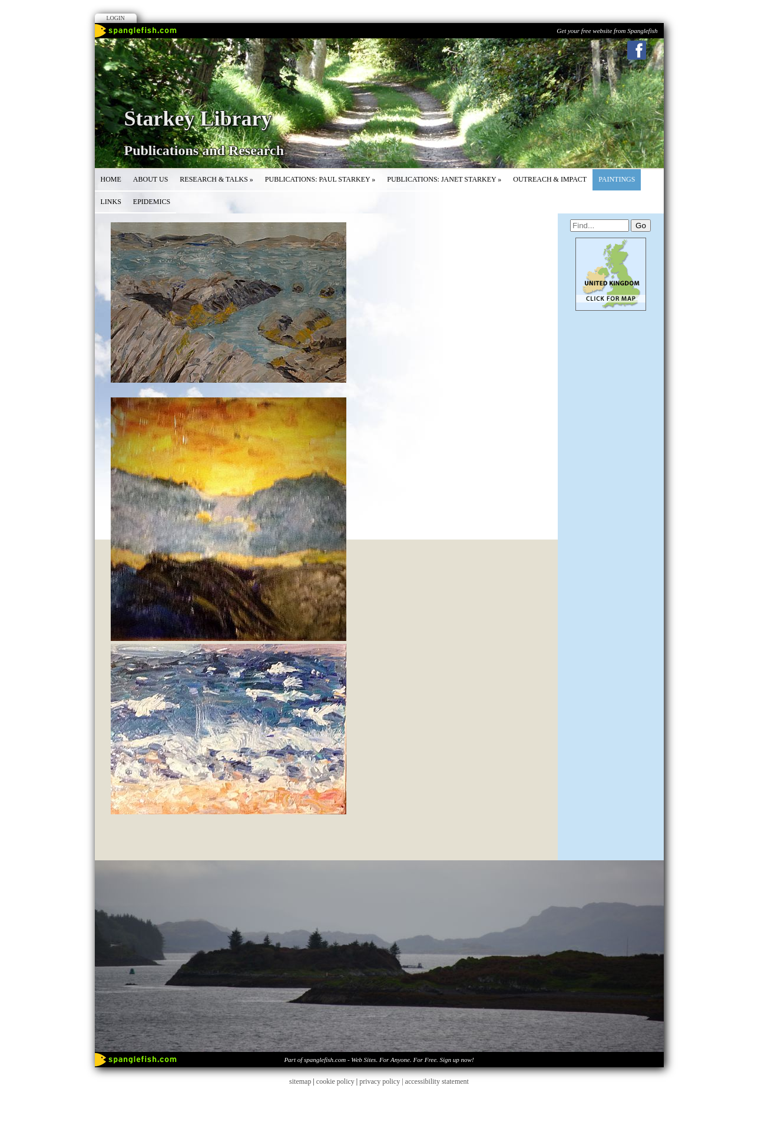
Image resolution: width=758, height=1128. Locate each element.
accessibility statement (437, 1081)
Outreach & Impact (550, 179)
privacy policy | (382, 1081)
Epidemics (151, 202)
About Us (150, 179)
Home (111, 179)
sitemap (300, 1081)
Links (111, 202)
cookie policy (335, 1081)
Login (116, 18)
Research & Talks (216, 179)
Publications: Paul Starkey (320, 179)
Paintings (616, 179)
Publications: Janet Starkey (444, 179)
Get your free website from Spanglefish (607, 30)
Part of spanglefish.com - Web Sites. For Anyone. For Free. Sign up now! (379, 1059)
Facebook (636, 50)
